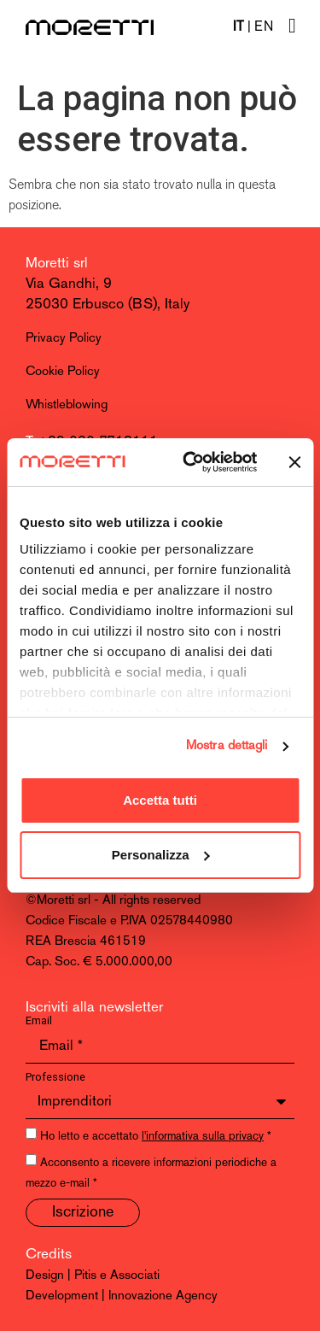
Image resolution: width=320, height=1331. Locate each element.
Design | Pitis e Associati (93, 1275)
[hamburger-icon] (292, 27)
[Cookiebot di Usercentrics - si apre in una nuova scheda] (191, 462)
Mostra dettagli (227, 746)
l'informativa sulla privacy (203, 1136)
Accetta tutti (160, 800)
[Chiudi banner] (294, 462)
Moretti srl (57, 263)
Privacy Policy (64, 338)
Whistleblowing (67, 405)
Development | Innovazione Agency (122, 1296)
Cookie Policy (63, 372)
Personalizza (161, 854)
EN (263, 27)
